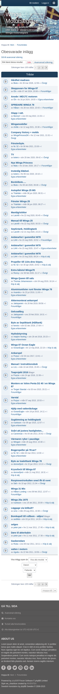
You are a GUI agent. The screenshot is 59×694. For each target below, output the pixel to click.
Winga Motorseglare (22, 17)
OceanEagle (19, 348)
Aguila (16, 552)
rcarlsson (17, 423)
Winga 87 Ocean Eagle (23, 345)
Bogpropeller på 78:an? (23, 450)
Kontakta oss (10, 618)
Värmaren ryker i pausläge (25, 439)
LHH (15, 240)
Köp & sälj (45, 257)
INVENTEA (31, 683)
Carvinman (18, 434)
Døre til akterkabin (21, 532)
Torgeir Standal (20, 389)
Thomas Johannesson (23, 281)
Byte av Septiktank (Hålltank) (26, 322)
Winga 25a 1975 (19, 499)
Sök (29, 62)
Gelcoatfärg (17, 311)
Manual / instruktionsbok (24, 364)
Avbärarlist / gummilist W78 (26, 237)
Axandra (17, 292)
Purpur (16, 356)
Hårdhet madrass (20, 80)
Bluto (16, 83)
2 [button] (38, 67)
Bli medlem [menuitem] (34, 3)
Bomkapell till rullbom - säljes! (27, 516)
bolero (16, 157)
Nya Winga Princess (22, 162)
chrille (16, 127)
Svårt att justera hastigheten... (27, 430)
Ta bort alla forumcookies (15, 624)
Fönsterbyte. (18, 143)
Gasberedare (18, 541)
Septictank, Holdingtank (24, 229)
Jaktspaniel (18, 303)
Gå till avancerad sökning (11, 57)
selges (14, 524)
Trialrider (17, 193)
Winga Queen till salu (22, 278)
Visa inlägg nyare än (29, 560)
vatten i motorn (19, 549)
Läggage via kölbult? (22, 508)
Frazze (16, 375)
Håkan (16, 108)
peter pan (18, 527)
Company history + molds (25, 132)
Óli (15, 91)
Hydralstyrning (19, 333)
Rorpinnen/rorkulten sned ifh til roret (31, 480)
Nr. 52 (16, 146)
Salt (15, 483)
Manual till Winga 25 (22, 220)
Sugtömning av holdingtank (26, 419)
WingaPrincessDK (21, 135)
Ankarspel (16, 353)
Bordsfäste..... (18, 182)
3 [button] (42, 67)
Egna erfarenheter (46, 99)
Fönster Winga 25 (20, 201)
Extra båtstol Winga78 (23, 270)
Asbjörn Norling (20, 337)
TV (12, 154)
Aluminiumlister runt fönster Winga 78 (31, 289)
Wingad (17, 442)
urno (15, 511)
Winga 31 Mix (18, 488)
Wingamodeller (19, 124)
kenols (16, 326)
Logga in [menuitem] (45, 3)
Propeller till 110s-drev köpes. (27, 262)
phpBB (14, 681)
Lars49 (16, 215)
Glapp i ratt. (17, 113)
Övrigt (44, 83)
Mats (16, 166)
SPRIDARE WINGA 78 (22, 105)
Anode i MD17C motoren (24, 96)
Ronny (16, 273)
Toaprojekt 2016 (19, 372)
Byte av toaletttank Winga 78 (26, 461)
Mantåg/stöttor (19, 212)
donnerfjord (18, 464)
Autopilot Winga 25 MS (23, 190)
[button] (46, 67)
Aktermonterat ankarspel (24, 300)
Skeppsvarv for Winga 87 (24, 88)
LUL (15, 367)
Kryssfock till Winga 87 (23, 469)
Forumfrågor (46, 91)
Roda (16, 544)
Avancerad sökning (43, 62)
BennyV (17, 116)
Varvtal (14, 397)
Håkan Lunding (20, 492)
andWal (17, 519)
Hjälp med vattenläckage (24, 408)
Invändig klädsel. (20, 171)
